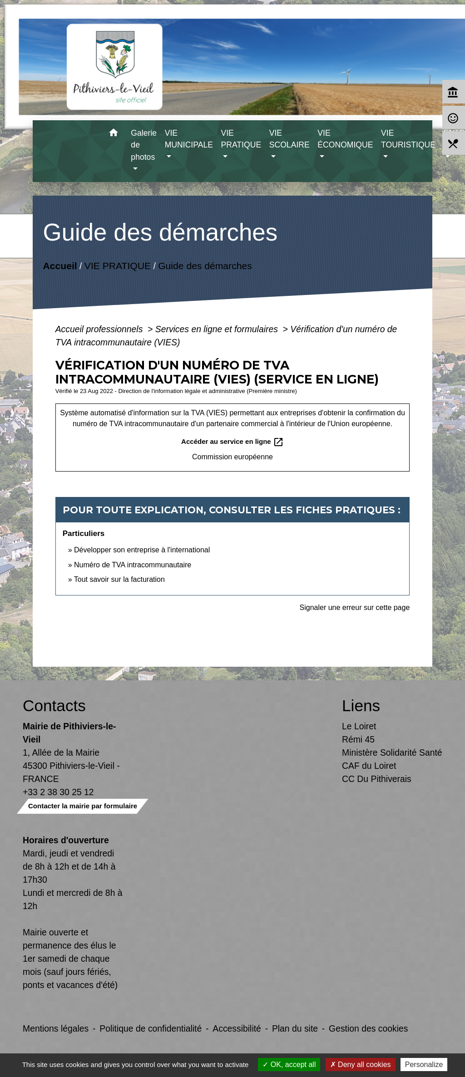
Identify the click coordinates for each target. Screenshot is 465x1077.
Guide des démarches (205, 265)
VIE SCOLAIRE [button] (289, 138)
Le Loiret (359, 726)
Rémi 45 (358, 739)
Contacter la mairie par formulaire (82, 806)
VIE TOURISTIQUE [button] (408, 138)
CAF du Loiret (369, 766)
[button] (113, 134)
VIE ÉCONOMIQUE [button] (345, 138)
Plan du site (295, 1028)
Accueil (60, 265)
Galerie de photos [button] (144, 145)
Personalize (424, 1064)
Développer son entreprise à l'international (142, 550)
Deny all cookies (360, 1064)
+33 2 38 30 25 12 (58, 792)
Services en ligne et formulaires (217, 329)
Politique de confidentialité (150, 1028)
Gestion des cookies (368, 1028)
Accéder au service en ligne (232, 442)
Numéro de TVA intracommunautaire (132, 565)
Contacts (54, 705)
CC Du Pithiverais (376, 779)
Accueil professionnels (100, 329)
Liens (361, 705)
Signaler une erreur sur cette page (355, 607)
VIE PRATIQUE (117, 265)
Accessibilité (237, 1028)
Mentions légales (56, 1028)
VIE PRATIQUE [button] (241, 138)
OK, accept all (289, 1064)
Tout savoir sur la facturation (119, 579)
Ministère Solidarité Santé (392, 752)
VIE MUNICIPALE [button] (189, 138)
